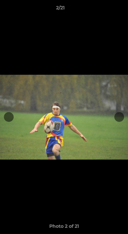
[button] (104, 9)
